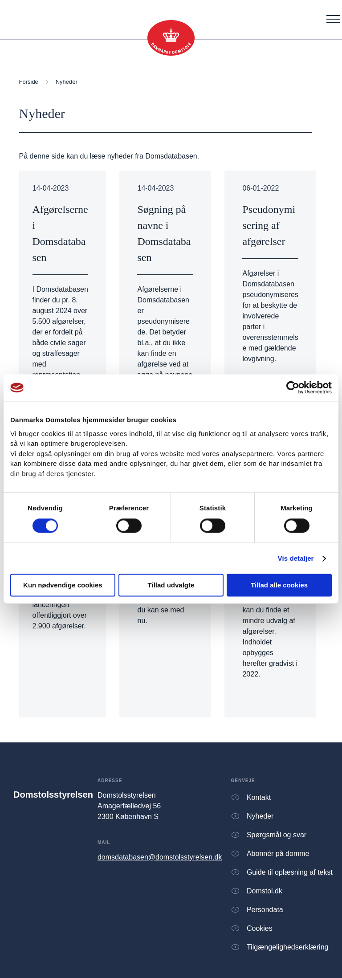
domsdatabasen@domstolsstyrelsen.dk (160, 857)
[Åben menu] (333, 19)
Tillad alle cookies (279, 585)
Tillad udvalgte (171, 585)
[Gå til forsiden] (171, 38)
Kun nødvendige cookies (62, 585)
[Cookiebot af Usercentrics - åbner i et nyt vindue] (293, 387)
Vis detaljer (296, 558)
